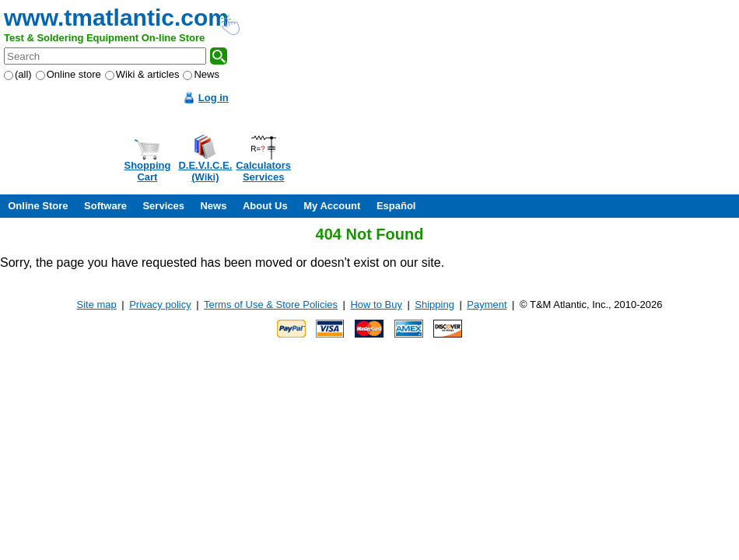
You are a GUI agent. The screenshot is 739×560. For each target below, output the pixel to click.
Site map (97, 304)
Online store (68, 74)
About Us (265, 206)
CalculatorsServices (263, 171)
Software (105, 206)
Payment (486, 304)
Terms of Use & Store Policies (271, 304)
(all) (18, 74)
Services (163, 206)
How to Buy (375, 304)
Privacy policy (160, 304)
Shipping (434, 304)
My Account (331, 206)
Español (396, 206)
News (201, 74)
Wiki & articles (142, 74)
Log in (213, 97)
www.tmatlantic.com (116, 17)
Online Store (38, 206)
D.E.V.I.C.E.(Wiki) (205, 171)
